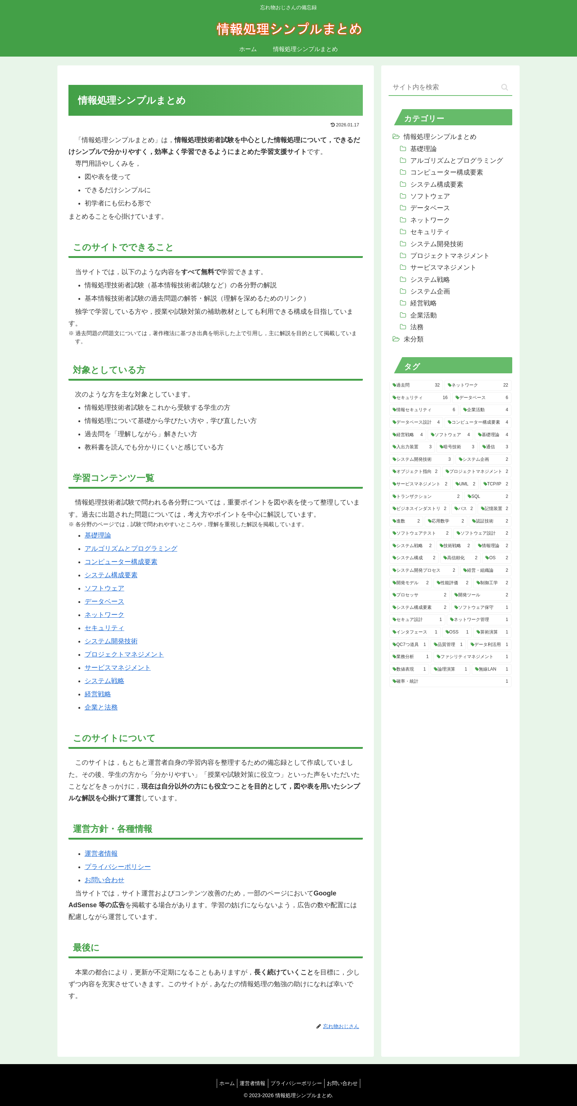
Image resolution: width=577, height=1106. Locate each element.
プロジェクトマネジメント (124, 654)
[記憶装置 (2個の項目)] (494, 508)
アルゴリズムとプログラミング (131, 548)
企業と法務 (101, 707)
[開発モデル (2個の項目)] (410, 583)
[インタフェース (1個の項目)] (415, 632)
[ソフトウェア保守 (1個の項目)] (481, 607)
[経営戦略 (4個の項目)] (407, 435)
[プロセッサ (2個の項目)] (419, 595)
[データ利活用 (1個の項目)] (489, 644)
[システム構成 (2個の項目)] (414, 558)
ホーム (223, 1083)
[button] (504, 87)
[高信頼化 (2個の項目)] (460, 558)
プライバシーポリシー (118, 866)
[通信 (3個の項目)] (495, 447)
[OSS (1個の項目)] (457, 632)
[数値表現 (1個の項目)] (409, 669)
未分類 (414, 339)
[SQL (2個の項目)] (487, 496)
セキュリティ (104, 628)
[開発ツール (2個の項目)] (481, 595)
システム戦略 (104, 681)
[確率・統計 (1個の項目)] (450, 681)
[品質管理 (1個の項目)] (448, 644)
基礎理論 (98, 535)
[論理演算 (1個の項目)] (450, 669)
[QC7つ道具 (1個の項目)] (409, 644)
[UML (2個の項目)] (465, 484)
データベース (104, 601)
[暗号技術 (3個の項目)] (457, 447)
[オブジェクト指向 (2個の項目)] (415, 471)
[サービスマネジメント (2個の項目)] (420, 484)
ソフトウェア (104, 588)
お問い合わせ (104, 880)
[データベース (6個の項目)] (481, 397)
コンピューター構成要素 (121, 561)
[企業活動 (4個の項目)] (485, 410)
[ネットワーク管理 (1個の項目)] (479, 619)
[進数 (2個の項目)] (406, 521)
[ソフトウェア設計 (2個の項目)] (482, 533)
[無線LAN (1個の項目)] (491, 669)
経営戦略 (98, 694)
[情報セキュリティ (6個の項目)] (424, 410)
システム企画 (430, 291)
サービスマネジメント (118, 667)
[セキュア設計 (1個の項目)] (417, 619)
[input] (450, 87)
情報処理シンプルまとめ (440, 136)
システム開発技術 (111, 641)
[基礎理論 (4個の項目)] (493, 435)
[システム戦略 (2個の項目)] (412, 546)
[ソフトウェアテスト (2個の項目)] (420, 533)
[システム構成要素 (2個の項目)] (419, 607)
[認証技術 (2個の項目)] (490, 521)
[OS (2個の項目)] (496, 558)
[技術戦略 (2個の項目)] (454, 546)
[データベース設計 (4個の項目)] (416, 422)
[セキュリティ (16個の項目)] (420, 397)
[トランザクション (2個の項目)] (426, 496)
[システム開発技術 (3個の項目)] (421, 459)
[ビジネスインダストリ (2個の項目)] (419, 508)
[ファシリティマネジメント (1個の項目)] (472, 656)
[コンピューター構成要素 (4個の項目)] (478, 422)
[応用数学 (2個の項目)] (446, 521)
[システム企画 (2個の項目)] (483, 459)
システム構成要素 (111, 575)
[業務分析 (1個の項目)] (410, 656)
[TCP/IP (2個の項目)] (495, 484)
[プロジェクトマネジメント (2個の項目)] (476, 471)
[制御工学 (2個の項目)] (492, 583)
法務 (417, 327)
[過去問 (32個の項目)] (416, 385)
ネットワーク (104, 614)
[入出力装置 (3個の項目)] (412, 447)
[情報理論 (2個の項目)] (493, 546)
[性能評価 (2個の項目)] (452, 583)
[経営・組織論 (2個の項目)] (485, 570)
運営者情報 (101, 853)
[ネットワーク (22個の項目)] (478, 385)
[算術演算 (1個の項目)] (492, 632)
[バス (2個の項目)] (463, 508)
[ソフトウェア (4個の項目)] (450, 435)
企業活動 (423, 315)
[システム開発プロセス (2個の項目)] (424, 570)
